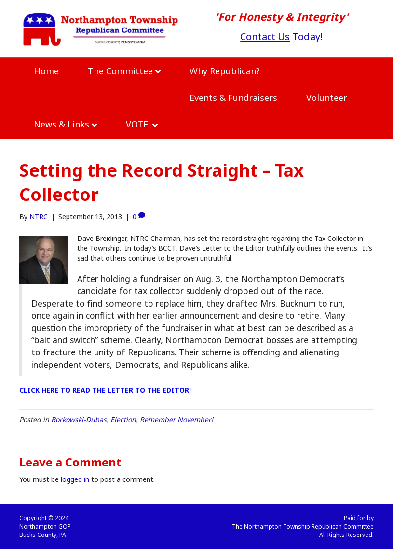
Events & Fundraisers (233, 97)
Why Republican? (225, 71)
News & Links (61, 124)
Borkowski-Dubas (79, 419)
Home (46, 71)
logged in (75, 479)
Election (123, 419)
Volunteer (326, 97)
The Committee (120, 71)
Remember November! (176, 419)
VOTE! (138, 124)
